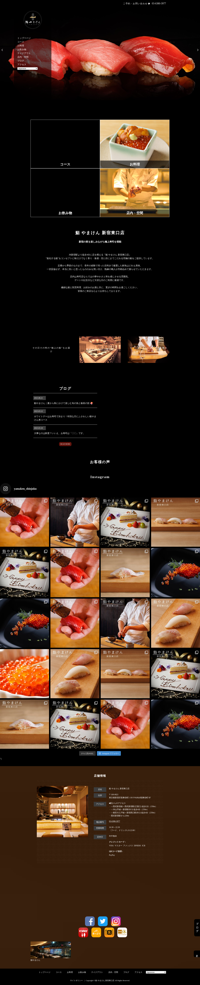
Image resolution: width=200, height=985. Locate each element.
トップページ (24, 38)
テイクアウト (24, 53)
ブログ (20, 61)
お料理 (20, 45)
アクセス (21, 64)
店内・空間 (22, 57)
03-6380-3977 (114, 821)
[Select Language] (27, 68)
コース (20, 42)
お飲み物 (21, 49)
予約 (197, 953)
